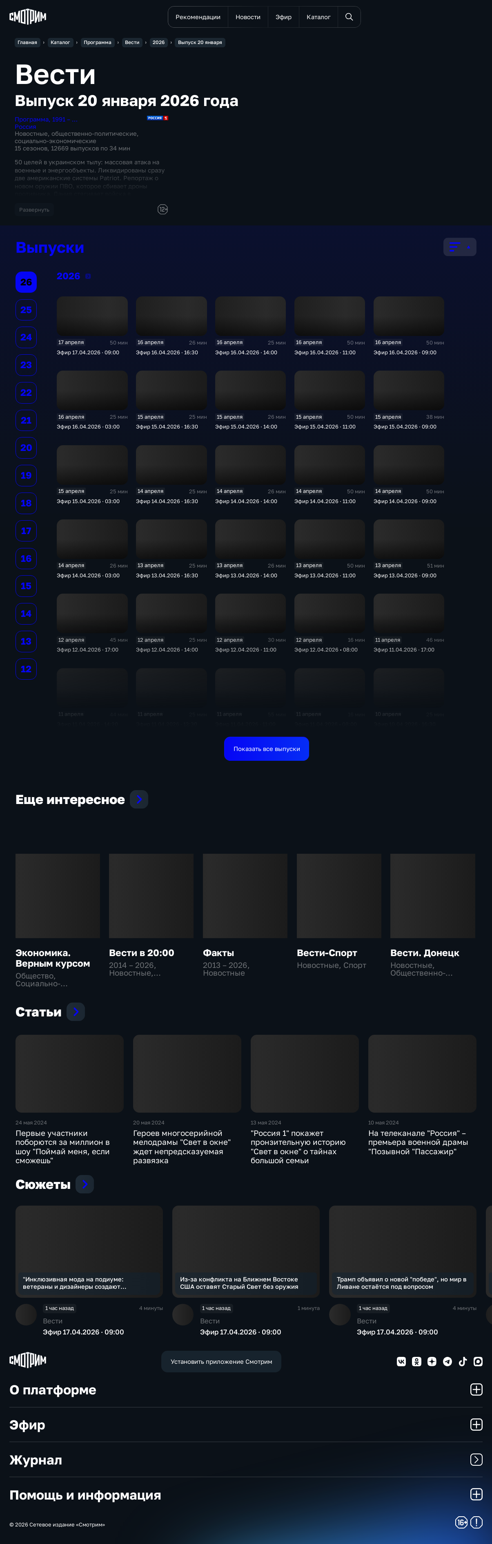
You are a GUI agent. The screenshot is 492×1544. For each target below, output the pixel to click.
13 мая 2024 (266, 1122)
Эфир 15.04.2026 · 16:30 (167, 426)
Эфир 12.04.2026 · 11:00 (245, 649)
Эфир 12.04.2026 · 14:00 (167, 649)
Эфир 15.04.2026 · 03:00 (88, 501)
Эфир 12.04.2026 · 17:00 (87, 649)
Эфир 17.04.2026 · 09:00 (88, 352)
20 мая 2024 (149, 1122)
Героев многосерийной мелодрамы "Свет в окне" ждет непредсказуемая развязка (182, 1147)
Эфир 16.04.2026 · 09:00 (405, 352)
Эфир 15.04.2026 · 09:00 (405, 426)
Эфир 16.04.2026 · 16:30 (167, 352)
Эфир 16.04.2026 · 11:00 (325, 352)
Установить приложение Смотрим (221, 1361)
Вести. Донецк (424, 952)
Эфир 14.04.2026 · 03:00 (88, 575)
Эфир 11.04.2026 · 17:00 (404, 649)
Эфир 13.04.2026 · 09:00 (405, 575)
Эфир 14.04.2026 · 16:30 (167, 501)
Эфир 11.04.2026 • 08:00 (325, 724)
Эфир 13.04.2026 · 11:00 (325, 575)
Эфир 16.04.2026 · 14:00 (246, 352)
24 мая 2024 (31, 1122)
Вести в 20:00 (141, 952)
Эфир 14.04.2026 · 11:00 (325, 501)
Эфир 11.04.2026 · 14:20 (87, 724)
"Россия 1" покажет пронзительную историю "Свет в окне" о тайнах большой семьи (298, 1147)
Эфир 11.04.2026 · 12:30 (166, 724)
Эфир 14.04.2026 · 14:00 (246, 501)
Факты (218, 952)
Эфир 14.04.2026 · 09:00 (405, 501)
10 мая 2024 (383, 1122)
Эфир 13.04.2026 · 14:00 (246, 575)
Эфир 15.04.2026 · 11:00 (325, 426)
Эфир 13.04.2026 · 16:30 (167, 575)
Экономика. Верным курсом (53, 958)
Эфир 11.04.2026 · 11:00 (245, 724)
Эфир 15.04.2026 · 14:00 (246, 426)
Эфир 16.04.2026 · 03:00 (88, 426)
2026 (88, 276)
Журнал (246, 1459)
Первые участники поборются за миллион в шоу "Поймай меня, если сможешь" (63, 1147)
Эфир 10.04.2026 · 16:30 (405, 724)
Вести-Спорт (327, 952)
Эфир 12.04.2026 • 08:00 (326, 649)
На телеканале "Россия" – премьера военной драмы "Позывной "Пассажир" (418, 1142)
